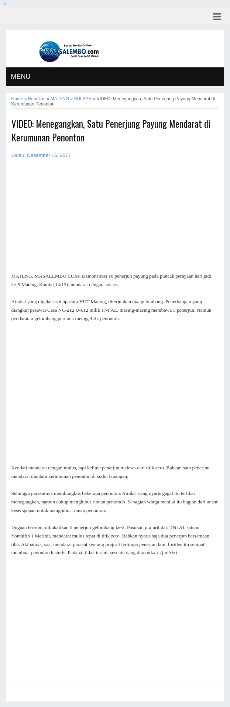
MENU (21, 76)
